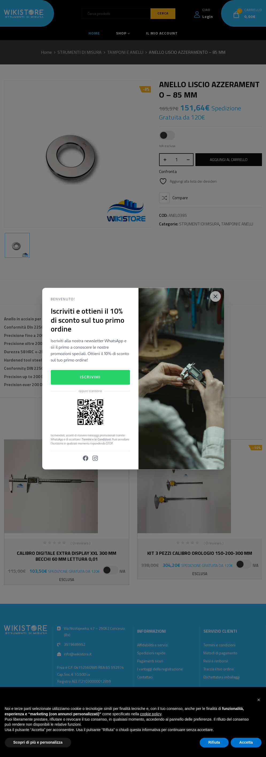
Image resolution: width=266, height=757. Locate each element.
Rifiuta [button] (214, 742)
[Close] (215, 296)
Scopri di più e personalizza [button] (38, 742)
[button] (259, 699)
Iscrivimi (90, 377)
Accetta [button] (246, 742)
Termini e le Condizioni (96, 439)
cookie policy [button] (150, 714)
